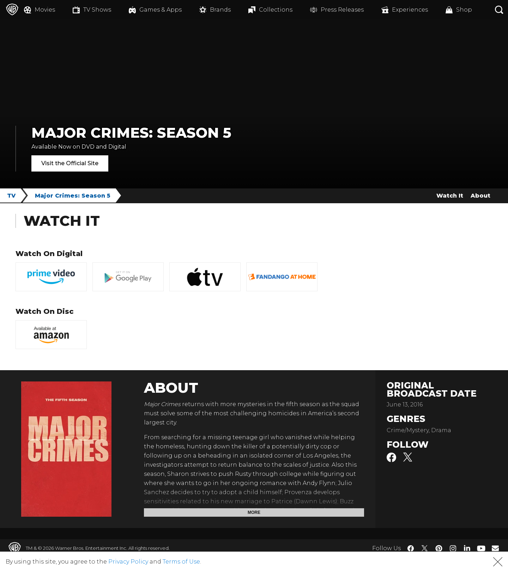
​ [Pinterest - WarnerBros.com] (439, 548)
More (254, 512)
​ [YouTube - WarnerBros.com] (481, 548)
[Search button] (499, 9)
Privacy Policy (128, 561)
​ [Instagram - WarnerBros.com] (453, 548)
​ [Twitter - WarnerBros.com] (425, 548)
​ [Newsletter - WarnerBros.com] (495, 548)
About (480, 195)
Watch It (449, 195)
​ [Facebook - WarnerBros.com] (410, 548)
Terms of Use (181, 561)
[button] (497, 561)
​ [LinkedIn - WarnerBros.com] (467, 547)
